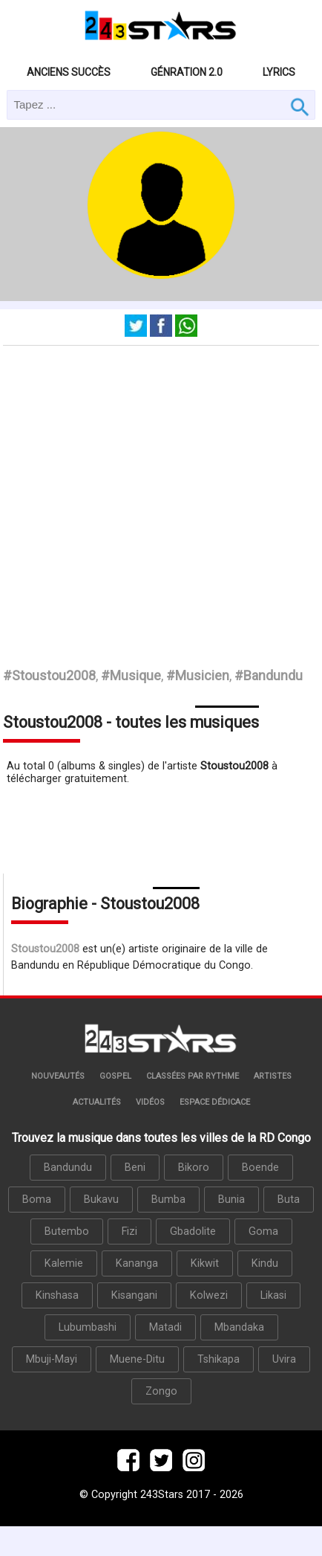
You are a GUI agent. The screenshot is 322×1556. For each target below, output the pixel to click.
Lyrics (279, 72)
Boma (36, 1199)
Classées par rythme (192, 1076)
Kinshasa (57, 1295)
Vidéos (150, 1102)
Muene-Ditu (137, 1359)
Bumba (168, 1199)
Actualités (97, 1102)
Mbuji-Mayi (51, 1359)
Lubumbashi (87, 1327)
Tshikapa (218, 1359)
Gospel (115, 1076)
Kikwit (205, 1263)
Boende (260, 1167)
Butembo (67, 1231)
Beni (135, 1167)
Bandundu (68, 1167)
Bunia (231, 1199)
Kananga (137, 1263)
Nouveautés (58, 1076)
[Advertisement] (139, 492)
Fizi (129, 1231)
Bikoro (193, 1167)
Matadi (165, 1327)
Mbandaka (239, 1327)
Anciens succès (69, 72)
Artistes (273, 1076)
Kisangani (134, 1295)
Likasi (273, 1295)
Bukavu (101, 1199)
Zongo (161, 1391)
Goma (263, 1231)
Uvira (284, 1359)
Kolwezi (209, 1295)
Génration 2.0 (187, 72)
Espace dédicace (215, 1102)
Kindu (265, 1263)
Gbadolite (193, 1231)
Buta (288, 1199)
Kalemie (64, 1263)
